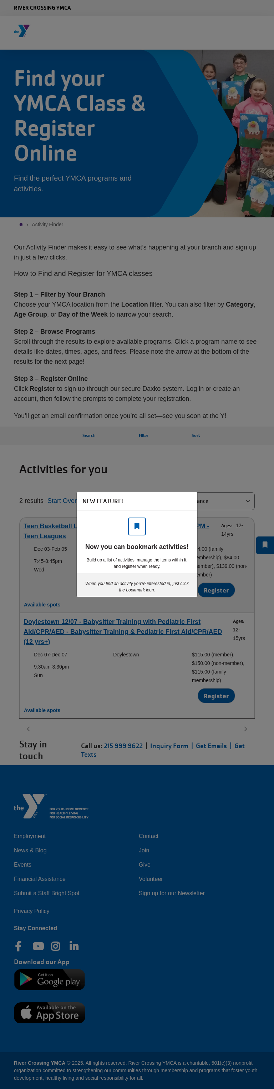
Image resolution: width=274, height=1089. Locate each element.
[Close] (188, 501)
